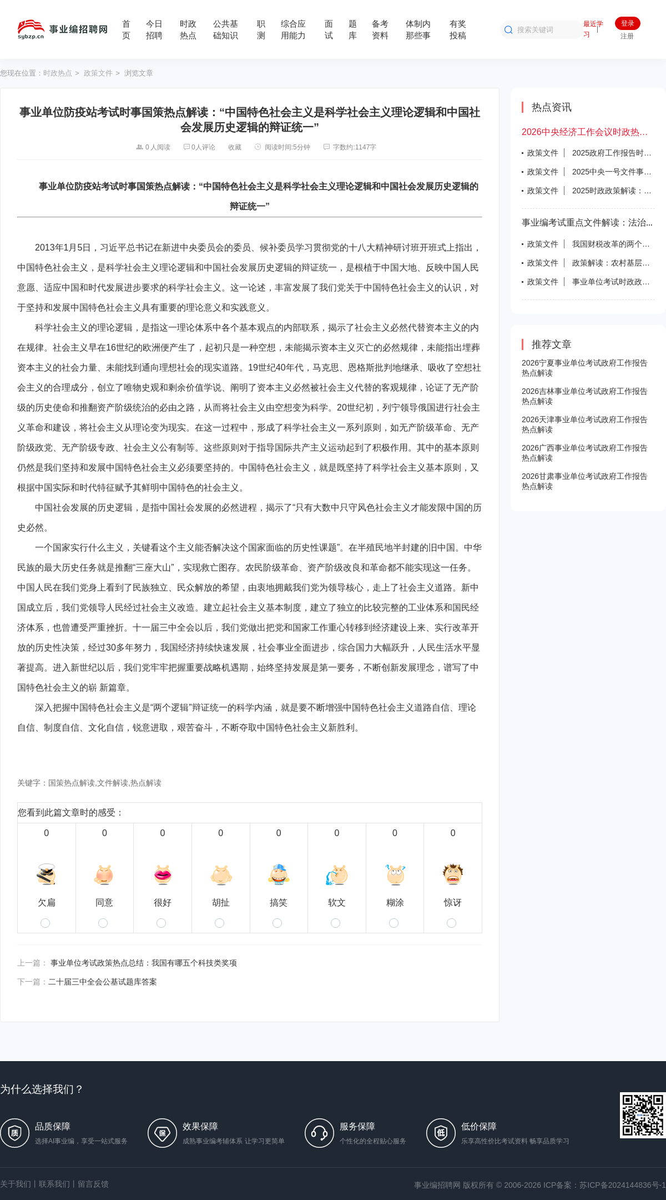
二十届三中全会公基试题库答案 (102, 981)
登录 (627, 23)
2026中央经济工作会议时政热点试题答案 (588, 132)
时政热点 (57, 73)
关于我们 (15, 1183)
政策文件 (98, 73)
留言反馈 (93, 1183)
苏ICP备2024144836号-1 (622, 1185)
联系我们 (54, 1183)
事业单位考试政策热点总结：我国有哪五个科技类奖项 (144, 962)
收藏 (234, 147)
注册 (627, 36)
